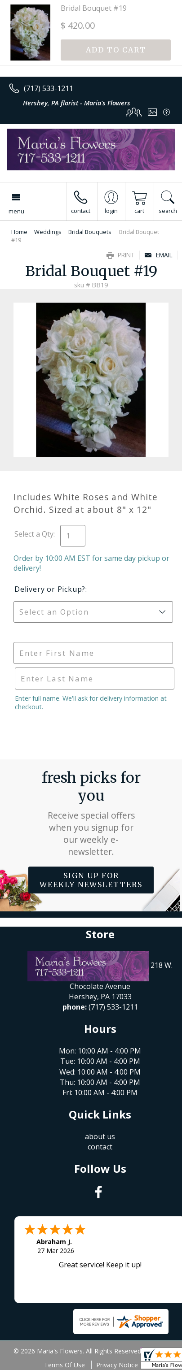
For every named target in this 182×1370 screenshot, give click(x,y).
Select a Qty (33, 534)
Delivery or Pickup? (49, 589)
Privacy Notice (117, 1365)
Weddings (48, 232)
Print (121, 255)
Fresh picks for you (91, 813)
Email (158, 255)
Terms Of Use (64, 1365)
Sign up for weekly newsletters (91, 880)
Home (19, 232)
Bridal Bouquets (89, 232)
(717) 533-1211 (48, 88)
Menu (16, 211)
